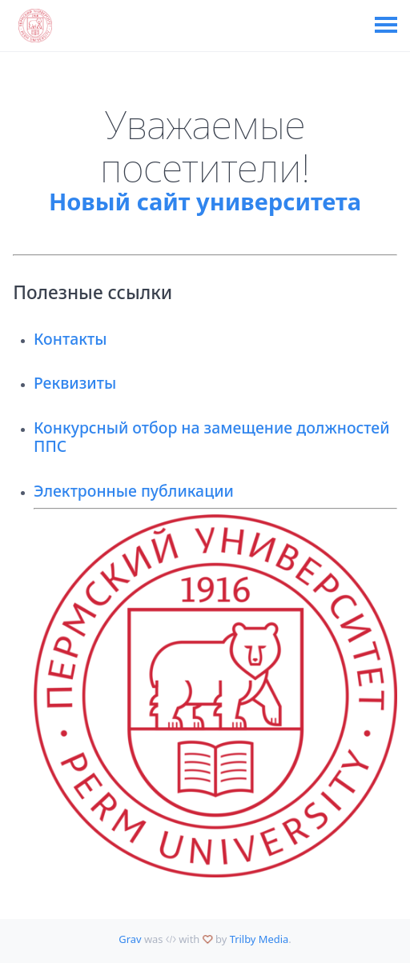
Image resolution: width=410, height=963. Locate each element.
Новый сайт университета (205, 202)
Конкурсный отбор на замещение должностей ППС (212, 437)
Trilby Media (259, 939)
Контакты (70, 339)
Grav (130, 939)
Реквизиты (75, 383)
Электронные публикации (134, 490)
